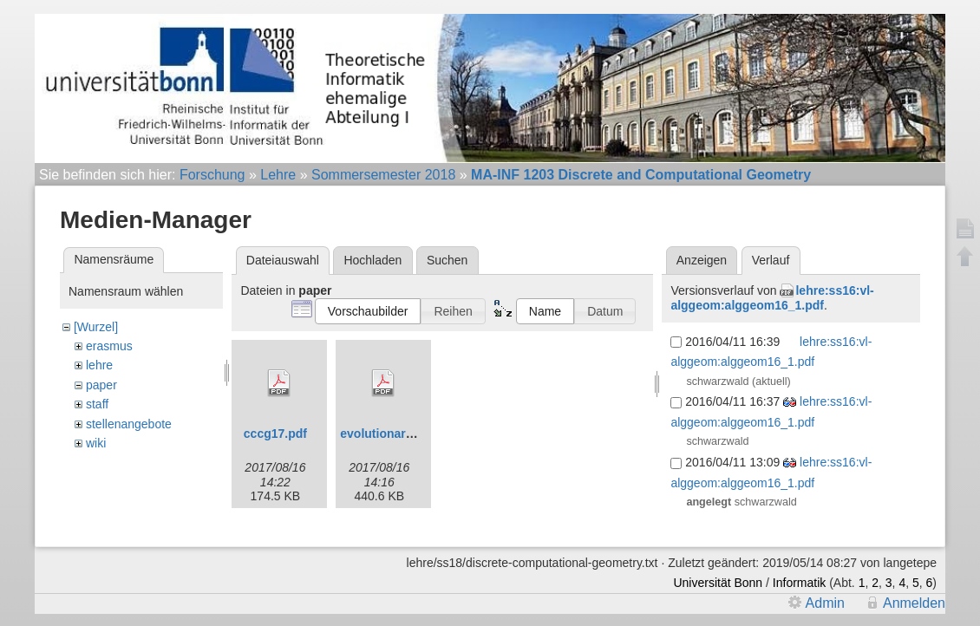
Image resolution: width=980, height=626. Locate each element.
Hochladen (372, 260)
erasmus (109, 346)
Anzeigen (701, 260)
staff (97, 404)
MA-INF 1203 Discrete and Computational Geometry (641, 174)
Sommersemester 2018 (383, 174)
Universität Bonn (717, 583)
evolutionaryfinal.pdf (400, 433)
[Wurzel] (96, 327)
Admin (825, 603)
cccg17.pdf (275, 433)
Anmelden (914, 603)
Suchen (447, 260)
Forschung (212, 174)
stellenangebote (129, 424)
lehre (99, 365)
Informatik (799, 583)
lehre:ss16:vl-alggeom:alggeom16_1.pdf (771, 298)
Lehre (278, 174)
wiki (96, 443)
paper (101, 385)
